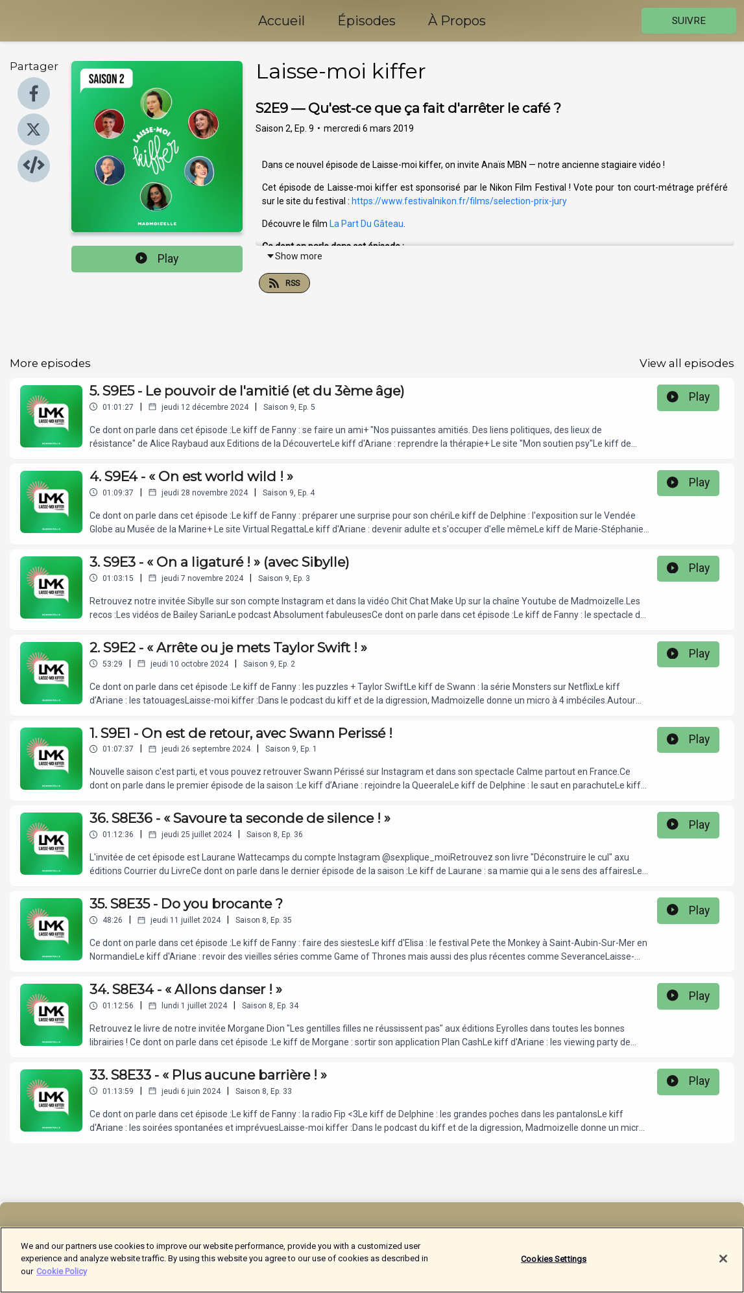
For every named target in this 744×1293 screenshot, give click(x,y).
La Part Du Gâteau (366, 224)
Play (157, 258)
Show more (294, 256)
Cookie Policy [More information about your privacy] (61, 1280)
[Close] (723, 1267)
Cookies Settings (553, 1267)
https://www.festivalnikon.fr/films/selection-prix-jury (459, 201)
